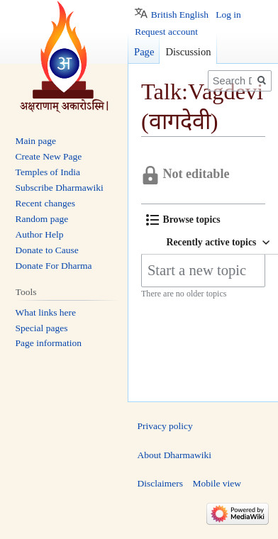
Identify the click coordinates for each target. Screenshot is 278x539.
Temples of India (48, 172)
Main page (36, 140)
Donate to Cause (47, 250)
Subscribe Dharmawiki (60, 187)
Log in (228, 14)
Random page (42, 218)
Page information (49, 343)
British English (179, 14)
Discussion (188, 51)
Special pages (42, 328)
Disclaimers (160, 483)
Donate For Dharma (54, 265)
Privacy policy (165, 426)
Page (144, 51)
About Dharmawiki (175, 455)
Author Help (40, 234)
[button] (183, 220)
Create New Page (49, 156)
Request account (166, 31)
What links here (46, 312)
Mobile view (216, 483)
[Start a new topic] (203, 270)
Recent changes (45, 203)
